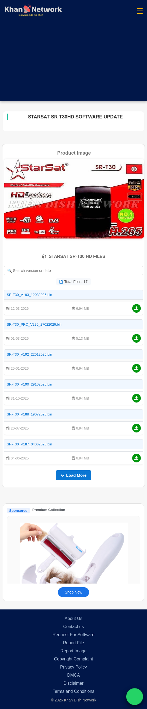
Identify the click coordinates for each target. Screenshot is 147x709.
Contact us (73, 626)
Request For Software (73, 634)
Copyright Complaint (73, 659)
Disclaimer (74, 683)
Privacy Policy (73, 667)
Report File (73, 642)
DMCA (73, 675)
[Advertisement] (73, 63)
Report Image (74, 651)
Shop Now (73, 592)
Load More (74, 475)
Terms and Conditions (73, 691)
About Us (73, 618)
